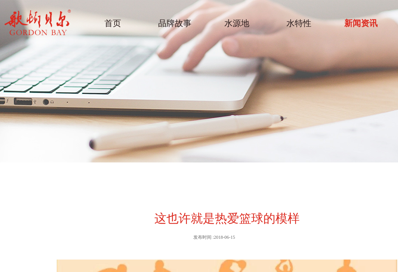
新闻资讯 (361, 23)
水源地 (236, 23)
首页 (112, 23)
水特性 (298, 23)
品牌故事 (174, 23)
